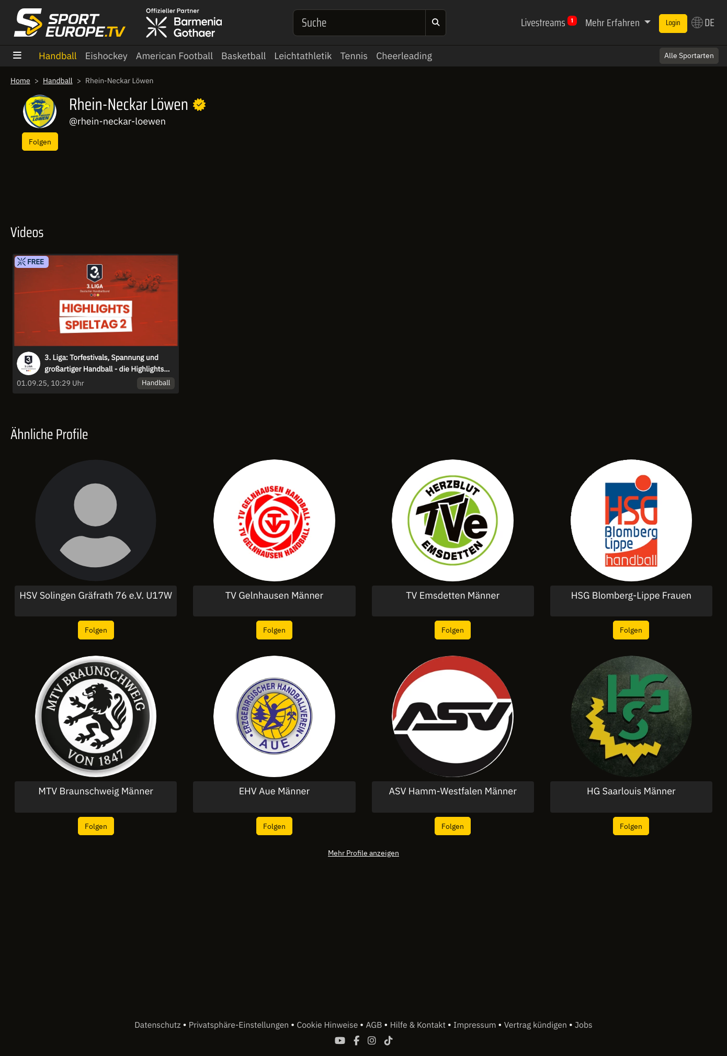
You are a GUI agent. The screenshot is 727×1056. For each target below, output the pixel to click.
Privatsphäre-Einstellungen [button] (240, 1025)
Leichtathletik (303, 56)
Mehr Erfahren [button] (613, 22)
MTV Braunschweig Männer (95, 791)
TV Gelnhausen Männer (274, 595)
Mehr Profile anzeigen (363, 853)
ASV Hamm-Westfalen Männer (452, 791)
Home (20, 80)
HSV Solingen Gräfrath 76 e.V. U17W (95, 595)
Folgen (40, 142)
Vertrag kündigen (536, 1025)
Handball (58, 56)
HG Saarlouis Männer (631, 791)
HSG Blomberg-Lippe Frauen (631, 595)
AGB (375, 1025)
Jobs (584, 1025)
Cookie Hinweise (328, 1025)
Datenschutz (158, 1025)
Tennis (354, 56)
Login (673, 23)
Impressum (475, 1025)
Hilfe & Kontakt (419, 1025)
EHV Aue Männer (274, 791)
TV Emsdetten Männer (452, 595)
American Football (174, 56)
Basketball (243, 56)
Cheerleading (404, 56)
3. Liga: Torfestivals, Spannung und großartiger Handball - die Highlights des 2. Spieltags (104, 364)
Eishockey (106, 56)
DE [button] (702, 22)
